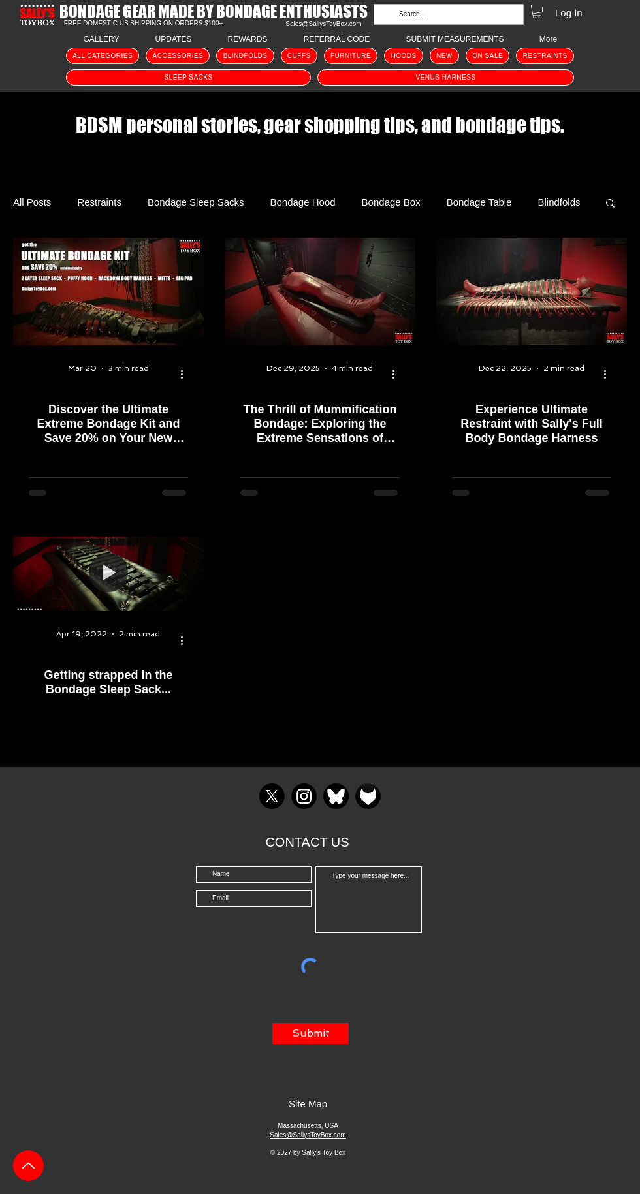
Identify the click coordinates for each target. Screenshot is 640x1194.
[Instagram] (304, 796)
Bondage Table (479, 202)
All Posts (32, 202)
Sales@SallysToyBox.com (323, 23)
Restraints (99, 202)
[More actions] (186, 375)
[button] (537, 11)
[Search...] (447, 14)
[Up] (28, 1165)
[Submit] (310, 1033)
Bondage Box (391, 202)
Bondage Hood (303, 202)
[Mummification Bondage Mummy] (320, 291)
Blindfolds (559, 202)
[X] (272, 796)
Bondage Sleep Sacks (196, 202)
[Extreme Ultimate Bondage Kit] (108, 291)
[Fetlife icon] (368, 796)
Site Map (308, 1103)
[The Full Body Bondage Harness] (531, 291)
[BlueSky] (336, 796)
